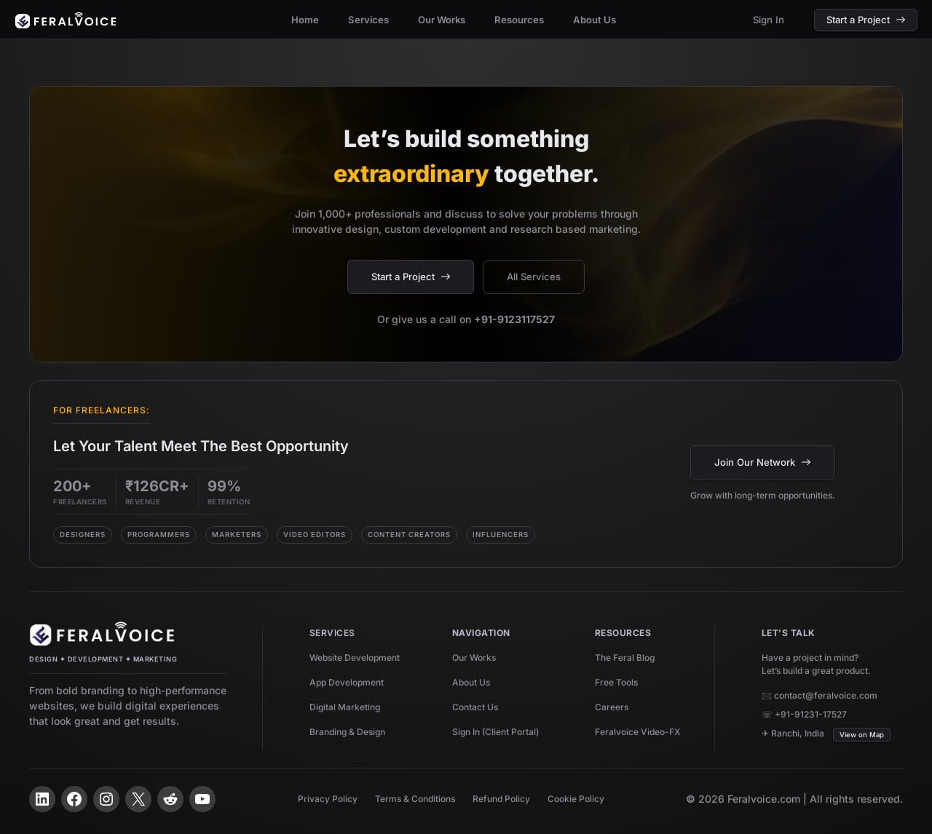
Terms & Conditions (415, 798)
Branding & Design (347, 731)
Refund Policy (501, 798)
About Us (471, 682)
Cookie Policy (576, 798)
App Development (346, 682)
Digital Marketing (344, 707)
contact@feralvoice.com (825, 695)
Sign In (768, 19)
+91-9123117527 (514, 319)
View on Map (862, 735)
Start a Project (865, 19)
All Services (534, 276)
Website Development (354, 657)
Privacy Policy (328, 798)
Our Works (474, 657)
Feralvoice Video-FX (637, 731)
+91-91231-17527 (811, 714)
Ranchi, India (797, 733)
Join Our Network (762, 462)
